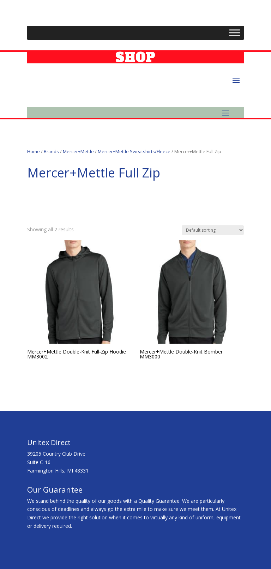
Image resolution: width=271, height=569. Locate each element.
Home (33, 151)
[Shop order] (213, 230)
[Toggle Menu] (234, 32)
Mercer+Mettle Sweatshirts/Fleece (134, 151)
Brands (51, 151)
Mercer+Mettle (78, 151)
